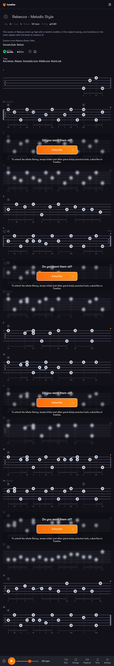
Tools (97, 661)
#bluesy (18, 61)
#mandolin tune (30, 61)
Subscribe (57, 150)
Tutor (66, 661)
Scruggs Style (9, 44)
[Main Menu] (109, 4)
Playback (87, 661)
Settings (107, 661)
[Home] (12, 5)
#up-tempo (8, 61)
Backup (20, 44)
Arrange (75, 661)
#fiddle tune (44, 61)
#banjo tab (56, 61)
